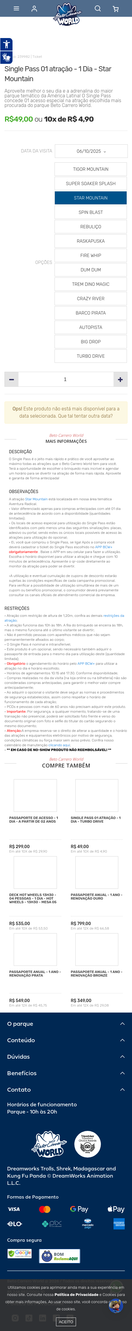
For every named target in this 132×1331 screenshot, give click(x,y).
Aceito (66, 1322)
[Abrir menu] (16, 8)
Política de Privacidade (76, 1294)
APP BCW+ (103, 547)
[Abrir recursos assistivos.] (6, 44)
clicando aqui (59, 745)
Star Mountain (36, 499)
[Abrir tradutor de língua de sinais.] (6, 57)
